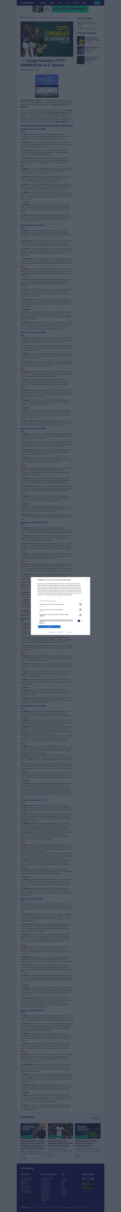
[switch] (80, 604)
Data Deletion (51, 632)
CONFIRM (49, 626)
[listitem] (60, 601)
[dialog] (60, 606)
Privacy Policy (69, 632)
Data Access (60, 632)
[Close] (87, 580)
